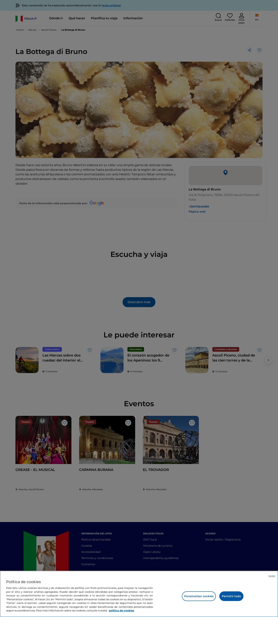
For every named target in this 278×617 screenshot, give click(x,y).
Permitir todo (231, 596)
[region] (139, 594)
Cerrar (272, 575)
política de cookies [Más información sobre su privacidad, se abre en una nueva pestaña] (121, 610)
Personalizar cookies (199, 596)
